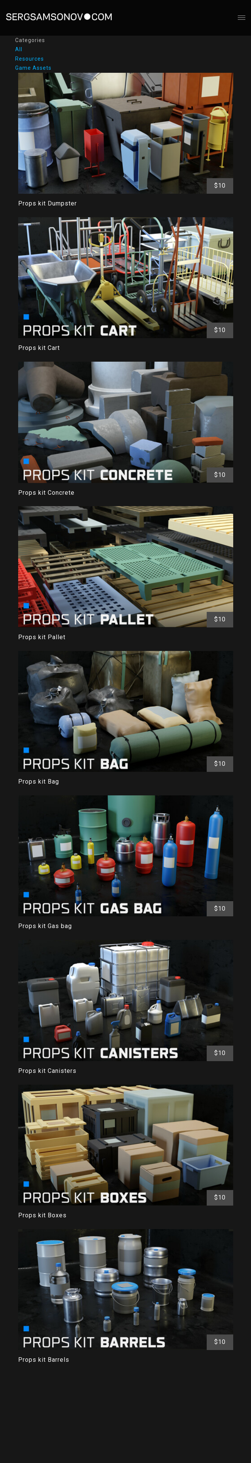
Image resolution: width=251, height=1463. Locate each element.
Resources (29, 59)
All (18, 49)
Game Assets (33, 68)
